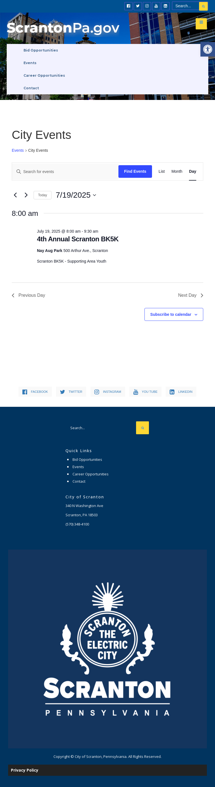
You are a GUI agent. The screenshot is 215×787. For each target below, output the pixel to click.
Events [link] (30, 63)
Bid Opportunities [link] (41, 50)
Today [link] (42, 195)
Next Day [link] (190, 295)
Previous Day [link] (28, 295)
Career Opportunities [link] (44, 75)
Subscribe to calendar (170, 314)
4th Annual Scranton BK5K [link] (77, 239)
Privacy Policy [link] (24, 770)
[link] (207, 49)
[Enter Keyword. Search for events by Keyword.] (65, 172)
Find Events (135, 171)
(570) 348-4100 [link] (77, 524)
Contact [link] (31, 88)
